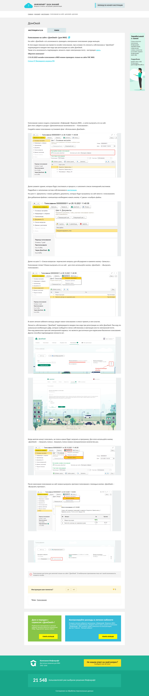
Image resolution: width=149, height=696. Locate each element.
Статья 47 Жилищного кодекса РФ (41, 61)
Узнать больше (48, 636)
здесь (98, 50)
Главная (30, 14)
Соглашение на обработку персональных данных (74, 691)
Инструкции (45, 14)
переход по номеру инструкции (110, 5)
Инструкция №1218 (35, 30)
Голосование (42, 600)
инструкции (72, 190)
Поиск (56, 30)
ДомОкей (37, 14)
